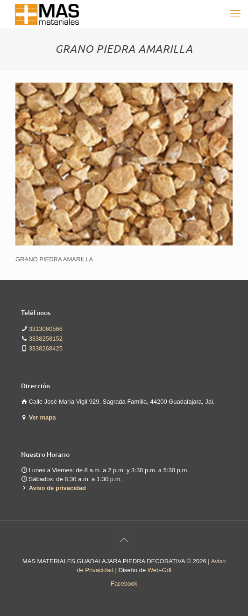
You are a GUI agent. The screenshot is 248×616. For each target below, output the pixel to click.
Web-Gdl (159, 570)
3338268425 (46, 348)
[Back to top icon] (124, 540)
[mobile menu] (235, 14)
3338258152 (46, 338)
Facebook (124, 583)
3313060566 (46, 328)
